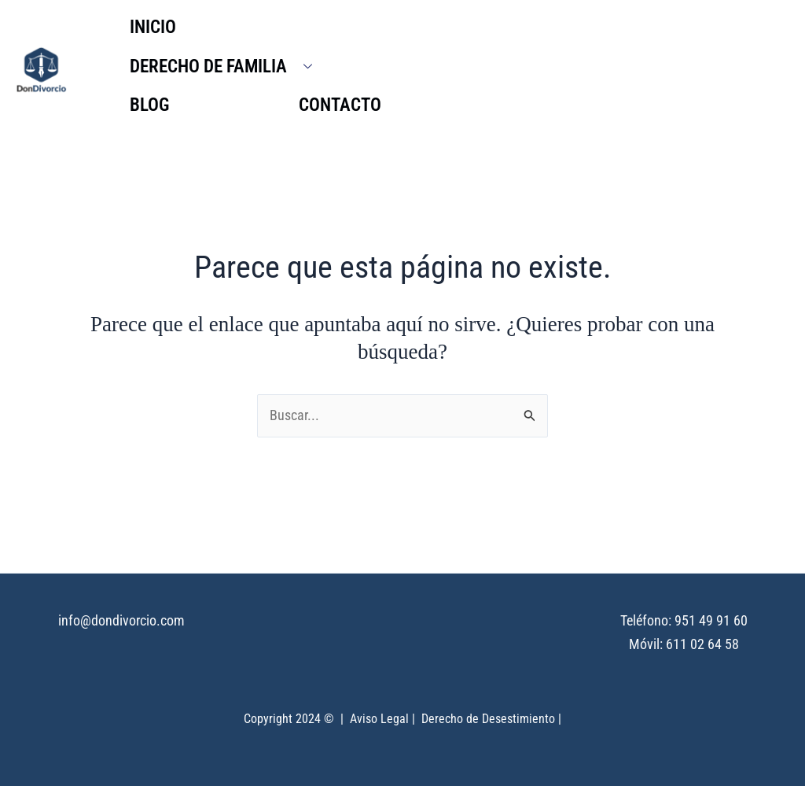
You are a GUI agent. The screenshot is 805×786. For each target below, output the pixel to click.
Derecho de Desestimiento (488, 718)
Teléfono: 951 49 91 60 (684, 621)
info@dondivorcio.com (121, 621)
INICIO (153, 27)
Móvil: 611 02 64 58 (684, 644)
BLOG (149, 105)
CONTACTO (340, 105)
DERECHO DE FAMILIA (227, 66)
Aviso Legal (379, 718)
